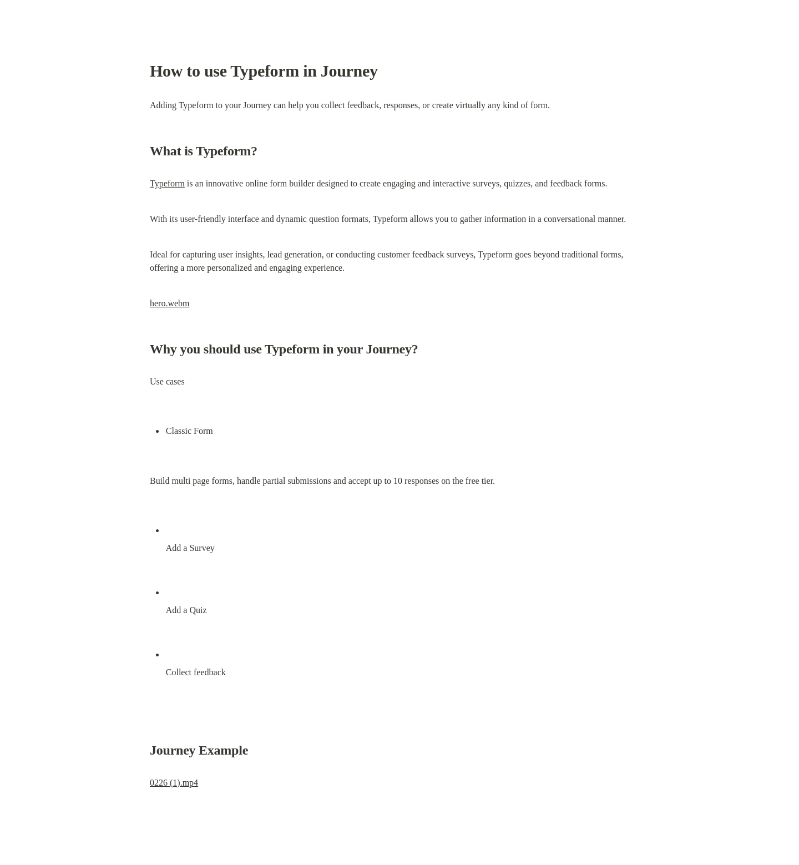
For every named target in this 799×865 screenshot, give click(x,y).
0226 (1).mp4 (174, 782)
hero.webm (170, 303)
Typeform (167, 183)
